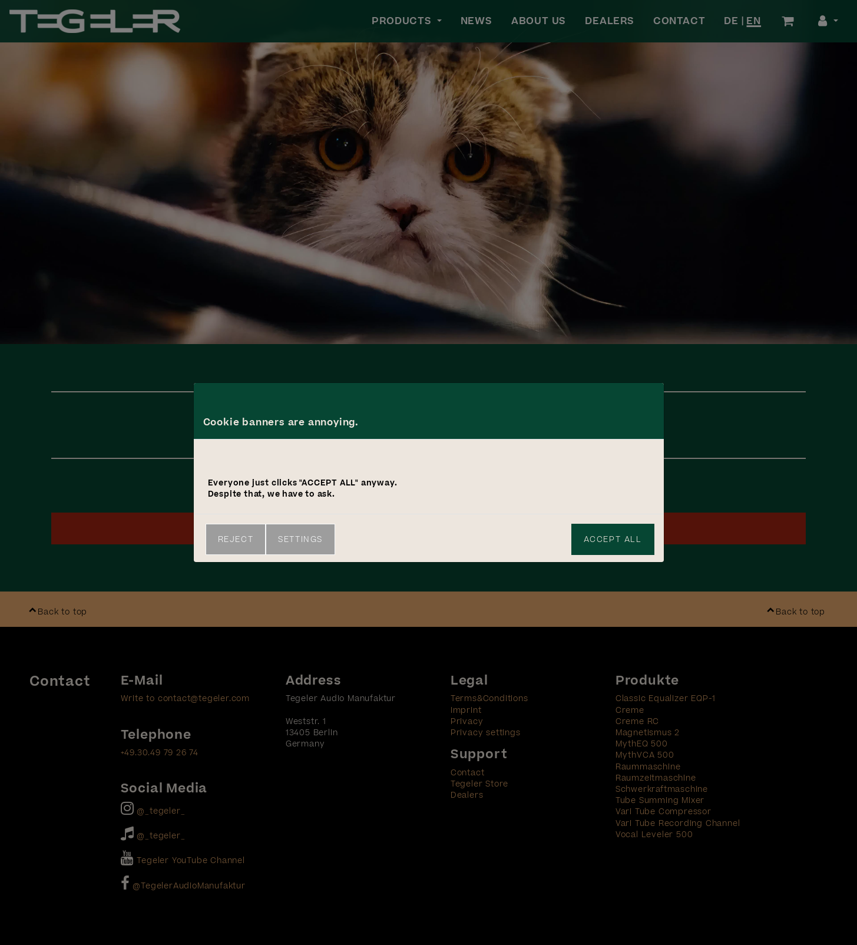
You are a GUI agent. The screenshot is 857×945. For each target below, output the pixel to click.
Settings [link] (300, 539)
